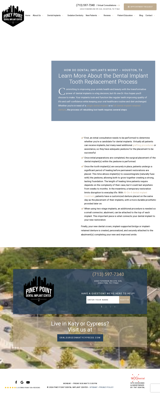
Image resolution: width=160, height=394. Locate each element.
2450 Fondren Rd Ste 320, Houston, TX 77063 (100, 9)
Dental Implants (56, 15)
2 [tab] (106, 306)
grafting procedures (143, 145)
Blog (141, 15)
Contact (151, 15)
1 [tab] (101, 306)
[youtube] (28, 383)
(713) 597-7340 (85, 5)
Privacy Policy (106, 387)
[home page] (13, 16)
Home (27, 15)
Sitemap (94, 387)
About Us (39, 15)
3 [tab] (110, 306)
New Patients (93, 15)
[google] (22, 383)
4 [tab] (114, 306)
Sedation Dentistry (75, 15)
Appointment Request (140, 7)
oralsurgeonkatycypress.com (80, 337)
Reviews (109, 15)
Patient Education (127, 15)
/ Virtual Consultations (108, 5)
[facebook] (16, 383)
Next (124, 300)
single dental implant (97, 105)
